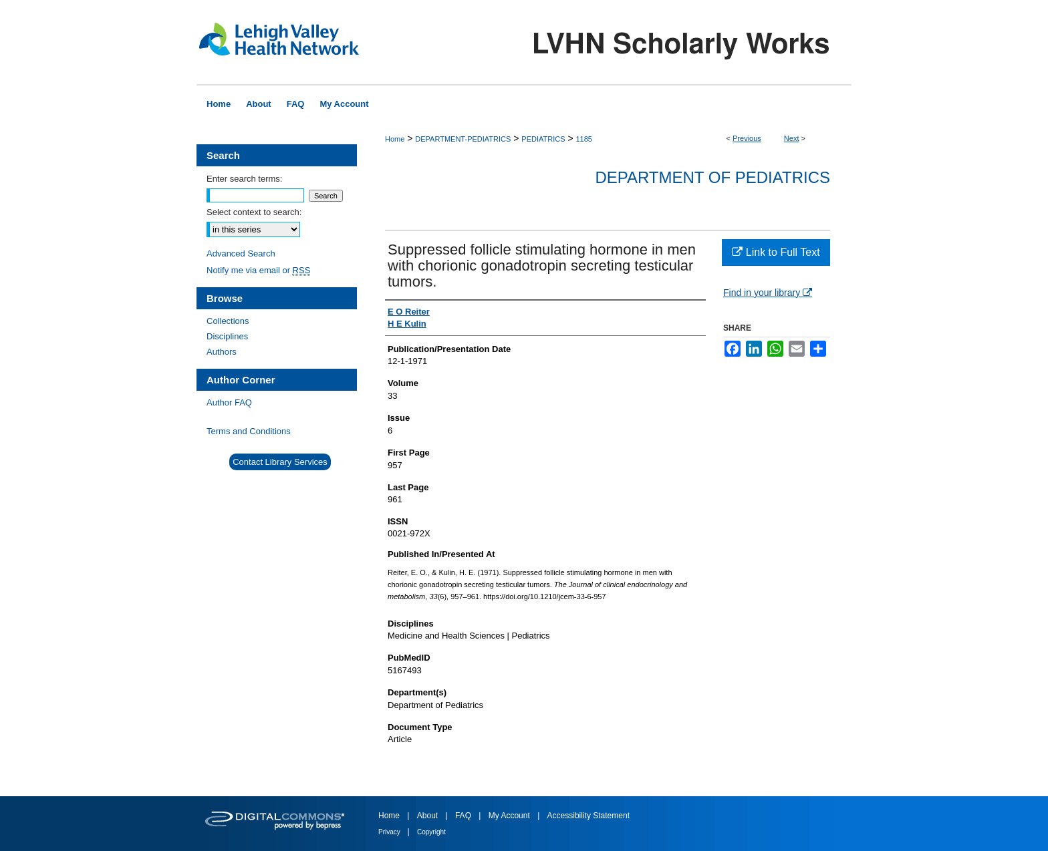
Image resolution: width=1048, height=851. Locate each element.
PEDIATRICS (543, 139)
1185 (583, 139)
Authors (222, 352)
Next (791, 138)
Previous (747, 138)
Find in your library (767, 292)
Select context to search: (254, 212)
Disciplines (227, 336)
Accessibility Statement (588, 815)
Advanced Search (241, 253)
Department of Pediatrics (712, 177)
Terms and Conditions (249, 431)
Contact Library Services (280, 462)
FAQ (464, 815)
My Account (510, 815)
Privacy (390, 832)
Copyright (431, 832)
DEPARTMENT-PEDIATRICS (463, 139)
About (428, 815)
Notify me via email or (258, 270)
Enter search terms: (244, 179)
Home (394, 139)
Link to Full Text (775, 252)
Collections (228, 321)
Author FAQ (229, 402)
